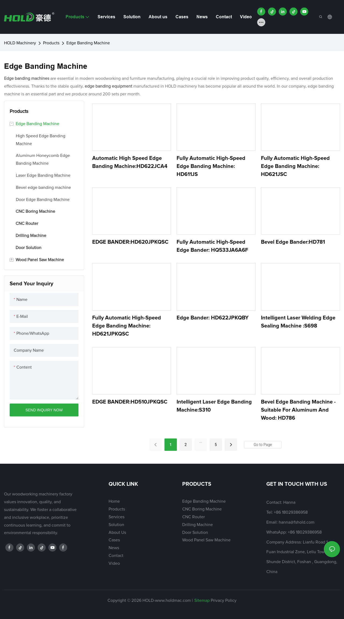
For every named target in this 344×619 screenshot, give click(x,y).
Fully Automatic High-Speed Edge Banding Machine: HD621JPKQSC (126, 326)
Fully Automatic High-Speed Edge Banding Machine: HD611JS (211, 166)
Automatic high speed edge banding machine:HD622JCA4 (129, 162)
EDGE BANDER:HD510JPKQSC (129, 402)
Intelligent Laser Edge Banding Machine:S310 (214, 406)
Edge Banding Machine (88, 43)
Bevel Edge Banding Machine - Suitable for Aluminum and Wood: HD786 (298, 410)
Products (51, 43)
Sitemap (202, 600)
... (200, 441)
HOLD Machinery (20, 43)
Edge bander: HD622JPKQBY (213, 318)
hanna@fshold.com (296, 522)
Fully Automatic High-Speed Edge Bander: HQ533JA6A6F (212, 246)
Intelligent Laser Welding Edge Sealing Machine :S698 (298, 322)
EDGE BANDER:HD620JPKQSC (130, 242)
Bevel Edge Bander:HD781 (293, 242)
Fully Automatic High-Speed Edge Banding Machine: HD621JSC (295, 166)
